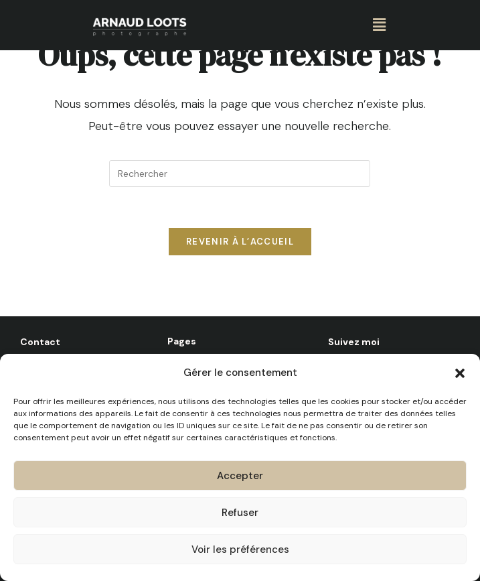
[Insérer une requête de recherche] (239, 173)
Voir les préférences (240, 551)
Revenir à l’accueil (240, 241)
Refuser (240, 514)
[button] (460, 375)
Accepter (240, 478)
